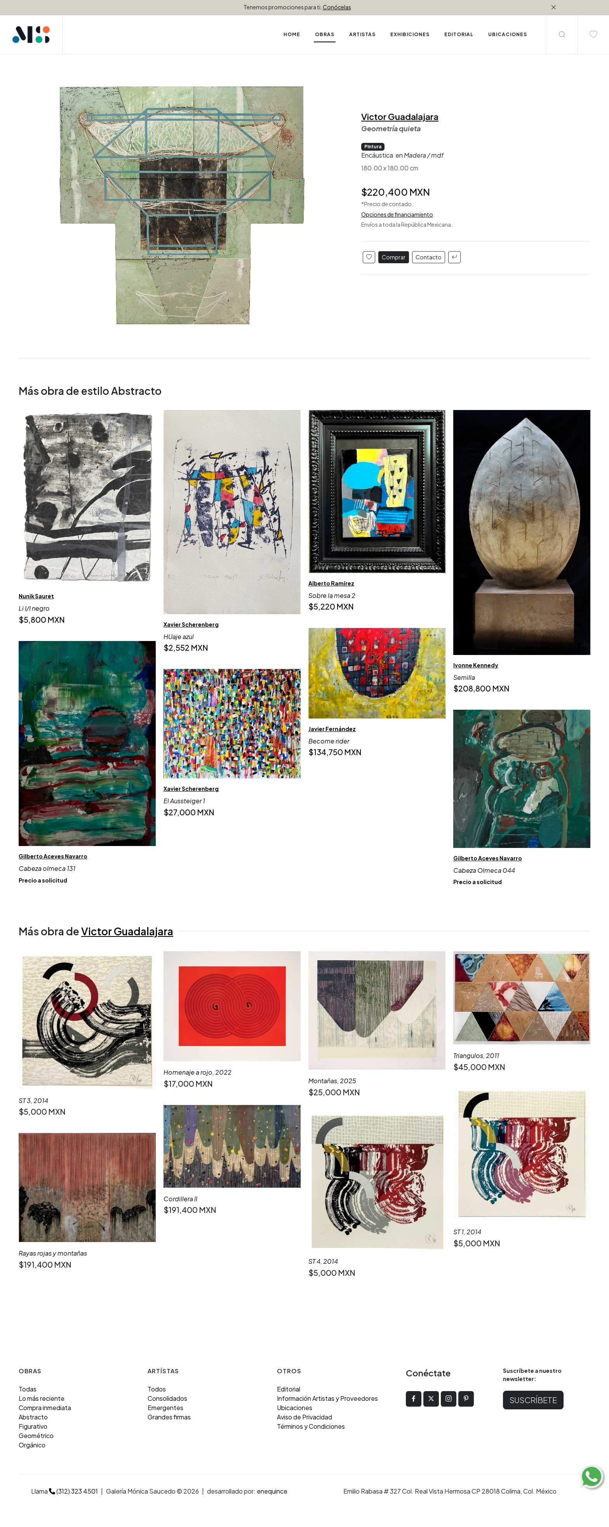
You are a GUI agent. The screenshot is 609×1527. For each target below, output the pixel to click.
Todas (28, 1389)
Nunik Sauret (36, 595)
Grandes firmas (169, 1417)
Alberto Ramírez (331, 583)
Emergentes (165, 1408)
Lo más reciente (41, 1398)
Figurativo (33, 1426)
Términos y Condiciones (311, 1426)
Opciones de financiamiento (397, 214)
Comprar (393, 257)
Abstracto (33, 1417)
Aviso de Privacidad (304, 1417)
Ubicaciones (294, 1408)
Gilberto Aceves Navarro (53, 856)
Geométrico (36, 1435)
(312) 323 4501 (73, 1491)
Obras (324, 34)
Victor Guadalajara (399, 116)
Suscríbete (533, 1400)
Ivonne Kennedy (475, 665)
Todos (157, 1389)
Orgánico (32, 1445)
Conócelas (337, 6)
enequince (272, 1491)
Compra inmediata (45, 1408)
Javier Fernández (332, 728)
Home (292, 34)
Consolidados (167, 1398)
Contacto (429, 257)
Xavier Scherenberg (191, 623)
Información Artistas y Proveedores (327, 1398)
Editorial (288, 1389)
